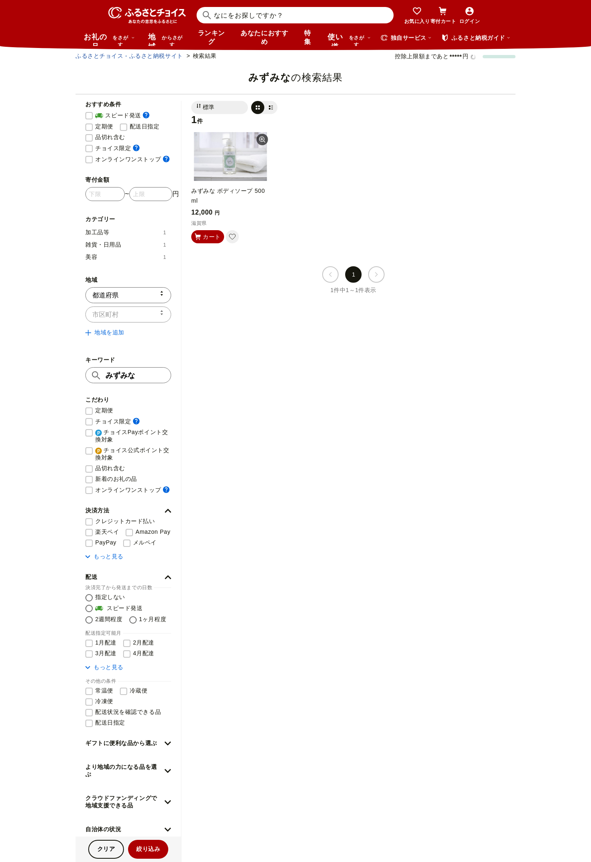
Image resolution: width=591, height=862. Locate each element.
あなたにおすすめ (264, 37)
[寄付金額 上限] (150, 194)
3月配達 (106, 653)
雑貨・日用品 (125, 244)
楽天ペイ (107, 531)
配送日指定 (145, 126)
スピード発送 (122, 116)
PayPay (106, 542)
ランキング (211, 37)
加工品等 (125, 232)
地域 (166, 39)
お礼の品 (109, 39)
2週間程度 (109, 619)
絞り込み (148, 849)
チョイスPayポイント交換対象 (131, 436)
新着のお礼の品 (116, 479)
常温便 (104, 690)
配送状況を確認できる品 (128, 712)
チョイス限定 (117, 147)
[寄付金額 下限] (105, 194)
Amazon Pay (152, 531)
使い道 (349, 39)
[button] (128, 510)
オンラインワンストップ (132, 158)
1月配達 (106, 642)
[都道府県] (128, 295)
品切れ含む (110, 137)
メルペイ (145, 542)
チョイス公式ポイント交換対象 (132, 454)
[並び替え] (219, 107)
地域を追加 (104, 332)
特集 (307, 37)
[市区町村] (128, 314)
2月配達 (143, 642)
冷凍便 (104, 701)
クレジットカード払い (125, 521)
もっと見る (104, 556)
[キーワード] (128, 375)
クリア (106, 849)
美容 (125, 257)
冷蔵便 (139, 690)
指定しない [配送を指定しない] (110, 597)
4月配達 (143, 653)
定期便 (104, 126)
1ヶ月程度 (153, 619)
